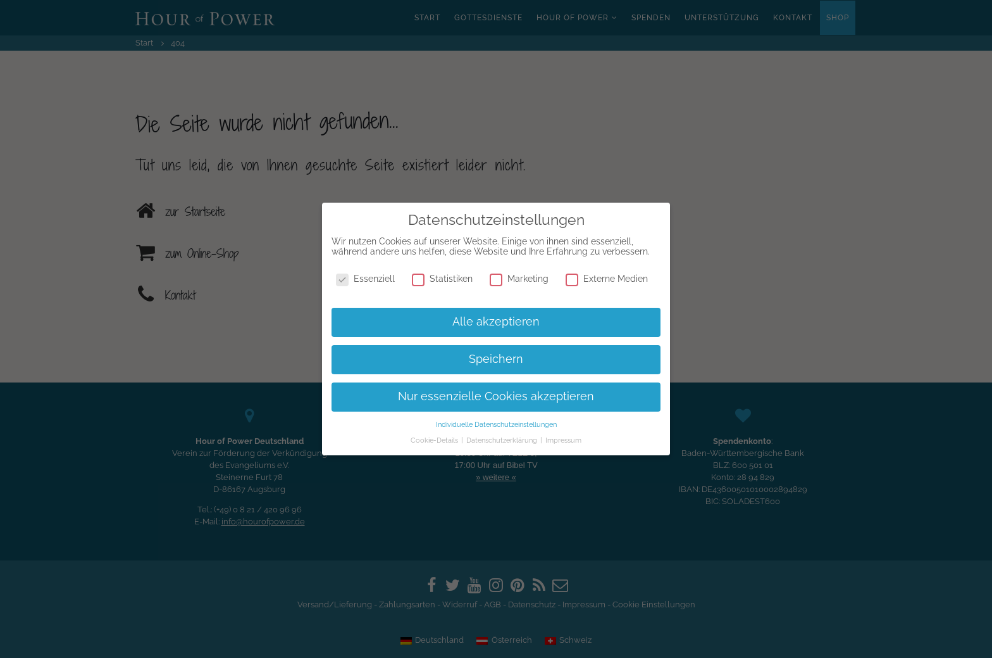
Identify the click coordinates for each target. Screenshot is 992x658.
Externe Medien (607, 279)
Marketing (519, 279)
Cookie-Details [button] (435, 440)
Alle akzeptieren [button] (496, 321)
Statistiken (442, 279)
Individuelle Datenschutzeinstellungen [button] (496, 424)
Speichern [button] (496, 359)
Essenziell (365, 279)
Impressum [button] (563, 440)
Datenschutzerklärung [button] (502, 440)
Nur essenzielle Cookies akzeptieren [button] (496, 396)
